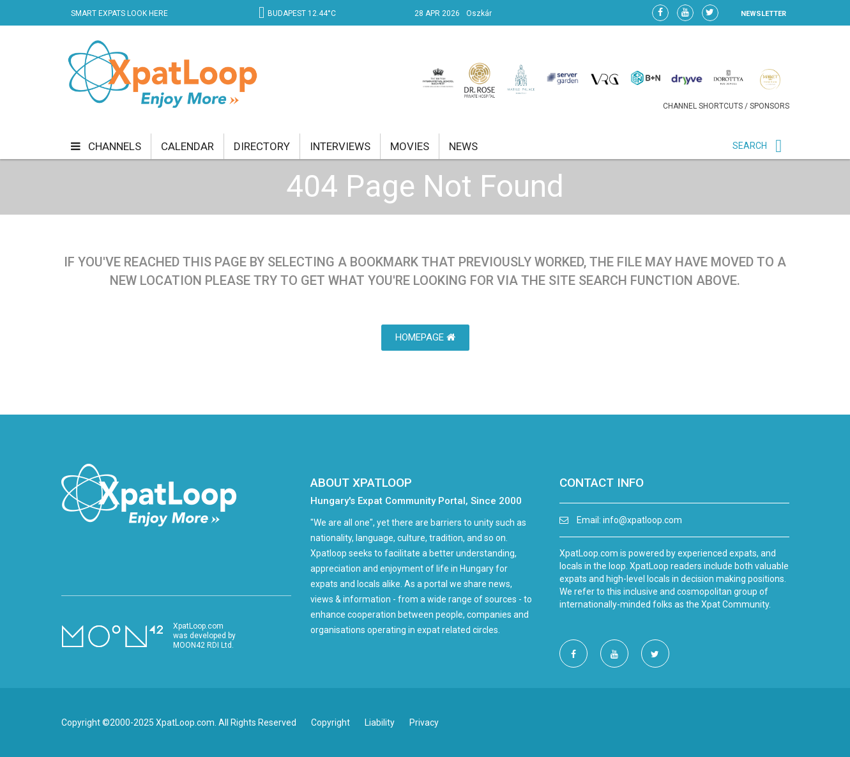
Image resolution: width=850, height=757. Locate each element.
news (463, 146)
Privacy (424, 722)
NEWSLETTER (763, 14)
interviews (340, 146)
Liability (380, 722)
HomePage (425, 337)
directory (262, 146)
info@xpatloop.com (642, 520)
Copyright (330, 722)
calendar (187, 146)
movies (409, 146)
